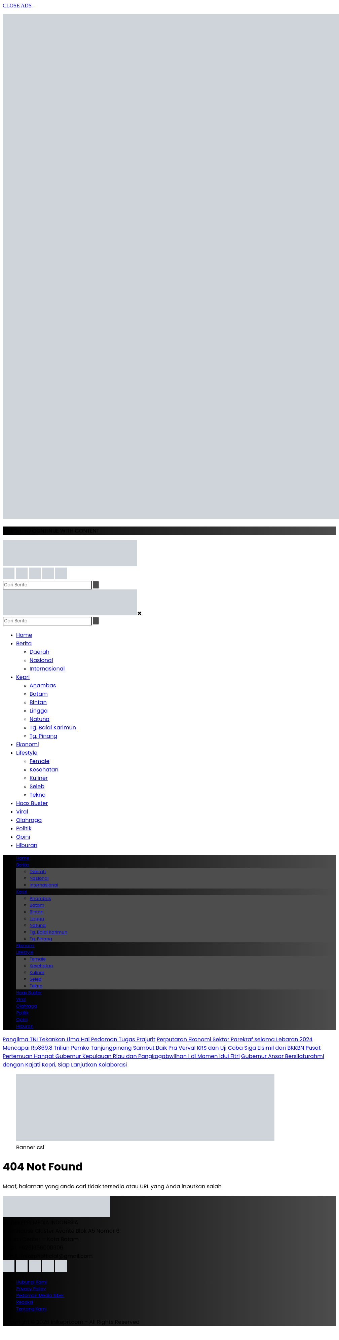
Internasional (47, 669)
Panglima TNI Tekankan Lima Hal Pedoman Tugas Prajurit (79, 1039)
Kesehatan (44, 769)
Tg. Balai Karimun (53, 727)
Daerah (39, 652)
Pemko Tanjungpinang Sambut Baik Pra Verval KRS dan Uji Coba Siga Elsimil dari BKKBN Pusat (196, 1048)
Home (24, 635)
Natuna (39, 719)
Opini (23, 837)
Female (39, 761)
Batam (39, 694)
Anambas (43, 685)
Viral (22, 812)
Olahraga (29, 820)
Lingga (39, 711)
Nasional (41, 660)
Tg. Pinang (43, 736)
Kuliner (39, 778)
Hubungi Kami (31, 1282)
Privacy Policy (31, 1288)
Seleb (37, 786)
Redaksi (24, 1302)
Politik (23, 828)
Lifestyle (26, 753)
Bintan (38, 702)
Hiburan (26, 845)
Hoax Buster (32, 803)
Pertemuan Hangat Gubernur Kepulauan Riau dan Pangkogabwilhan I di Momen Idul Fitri (121, 1056)
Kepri (23, 677)
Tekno (37, 795)
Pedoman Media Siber (40, 1295)
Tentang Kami (31, 1309)
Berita (24, 643)
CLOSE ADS (18, 5)
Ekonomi (27, 744)
